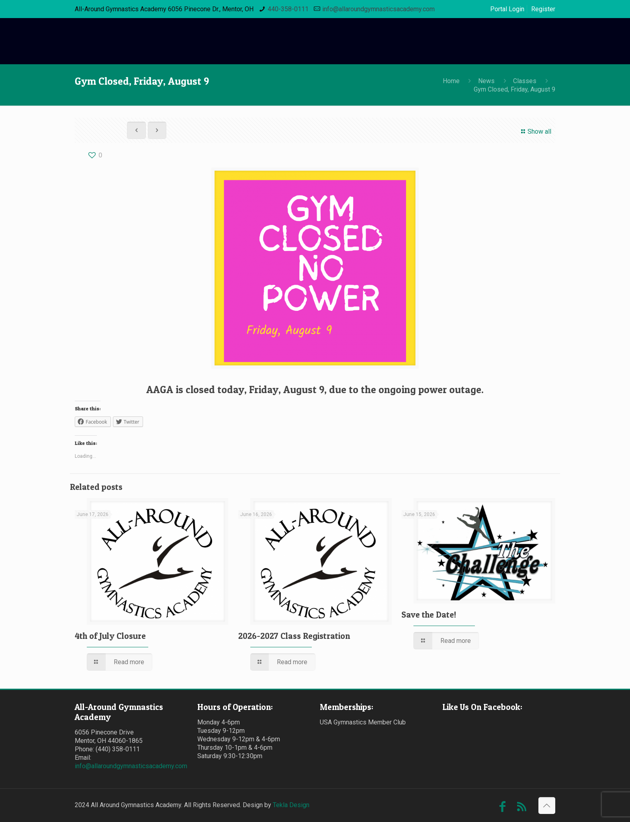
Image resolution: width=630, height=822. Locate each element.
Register (543, 9)
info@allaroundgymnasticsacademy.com (378, 9)
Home (451, 81)
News (486, 81)
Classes (524, 81)
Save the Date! (428, 615)
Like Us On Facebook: (482, 707)
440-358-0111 (288, 9)
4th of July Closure (110, 636)
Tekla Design (291, 805)
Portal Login (507, 9)
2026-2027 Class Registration (294, 636)
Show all (534, 131)
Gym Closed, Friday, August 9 (514, 89)
